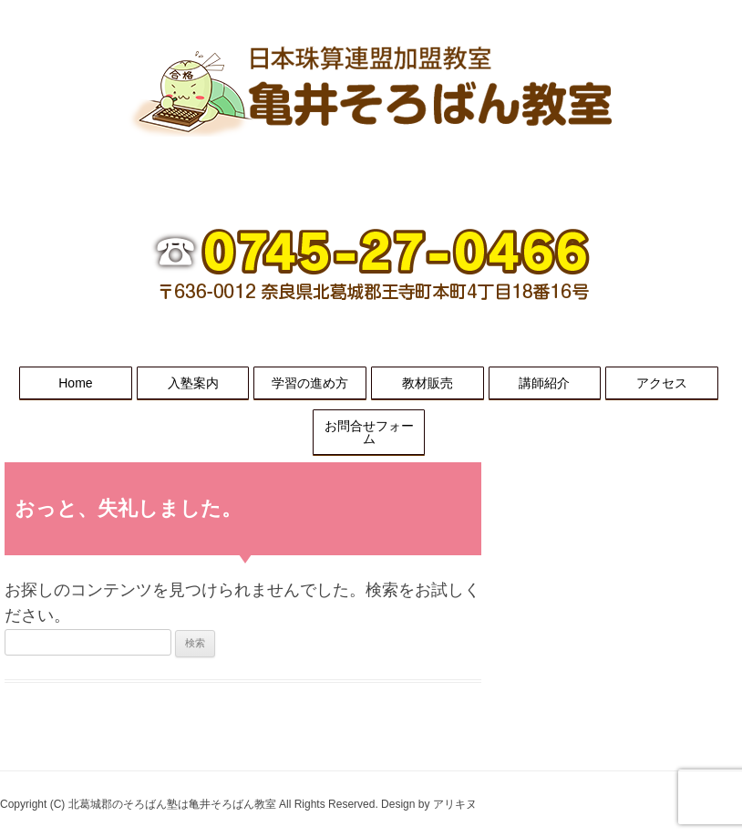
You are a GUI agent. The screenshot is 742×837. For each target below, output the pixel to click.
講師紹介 (544, 383)
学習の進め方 (310, 383)
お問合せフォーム (369, 432)
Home (75, 383)
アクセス (661, 383)
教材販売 (427, 383)
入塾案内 (193, 383)
